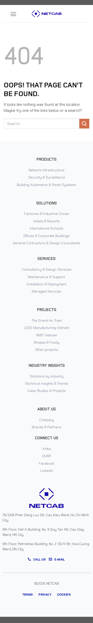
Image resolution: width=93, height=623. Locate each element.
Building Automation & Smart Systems (46, 184)
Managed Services (46, 291)
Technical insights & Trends (46, 383)
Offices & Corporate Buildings (46, 235)
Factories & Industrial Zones (46, 213)
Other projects (46, 349)
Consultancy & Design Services (46, 269)
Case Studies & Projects (47, 390)
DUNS (46, 455)
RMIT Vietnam (46, 335)
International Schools (46, 228)
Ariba (46, 448)
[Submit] (84, 123)
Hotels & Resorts (46, 221)
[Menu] (13, 14)
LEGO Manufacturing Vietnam (46, 327)
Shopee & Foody (46, 342)
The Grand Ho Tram (46, 320)
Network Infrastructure (46, 170)
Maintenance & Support (46, 276)
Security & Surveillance (46, 177)
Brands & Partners (46, 427)
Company (46, 419)
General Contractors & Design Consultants (46, 243)
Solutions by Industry (46, 376)
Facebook (46, 463)
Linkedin (46, 470)
